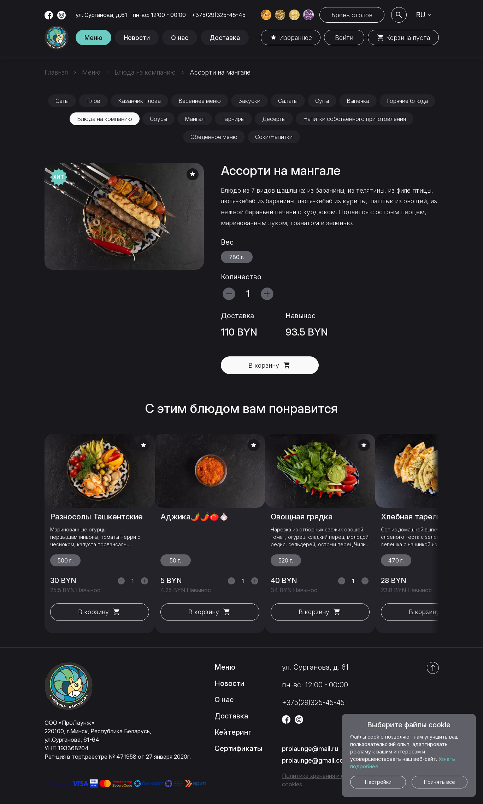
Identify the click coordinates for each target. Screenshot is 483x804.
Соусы (158, 118)
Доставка (225, 37)
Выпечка (358, 100)
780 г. (237, 257)
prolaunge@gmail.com (315, 760)
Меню (93, 37)
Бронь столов (351, 15)
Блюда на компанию (104, 118)
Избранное (290, 38)
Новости (137, 37)
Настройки (378, 782)
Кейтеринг (233, 732)
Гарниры (233, 118)
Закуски (249, 100)
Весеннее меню (199, 100)
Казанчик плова (139, 100)
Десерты (273, 118)
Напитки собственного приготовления (354, 118)
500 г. (65, 560)
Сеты (62, 100)
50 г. (175, 560)
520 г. (285, 560)
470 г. (396, 560)
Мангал (195, 118)
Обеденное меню (213, 136)
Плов (93, 100)
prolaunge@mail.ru (310, 748)
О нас (179, 37)
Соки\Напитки (274, 136)
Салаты (288, 100)
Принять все (439, 782)
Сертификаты (238, 748)
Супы (322, 100)
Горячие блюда (407, 100)
